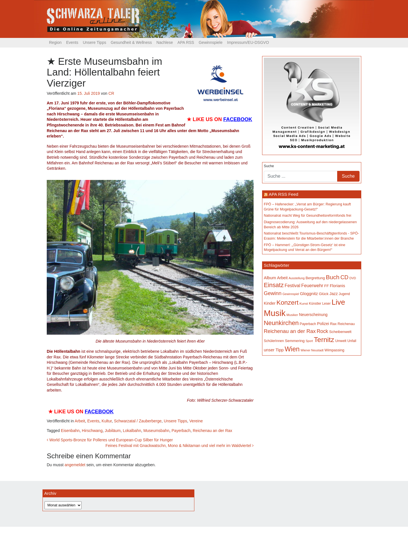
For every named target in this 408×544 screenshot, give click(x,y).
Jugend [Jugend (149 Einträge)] (344, 294)
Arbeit (80, 421)
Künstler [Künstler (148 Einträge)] (315, 304)
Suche (269, 166)
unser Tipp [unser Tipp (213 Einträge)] (274, 349)
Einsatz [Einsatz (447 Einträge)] (274, 285)
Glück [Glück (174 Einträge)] (323, 294)
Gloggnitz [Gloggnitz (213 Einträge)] (309, 293)
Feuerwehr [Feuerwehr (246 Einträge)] (312, 285)
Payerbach (181, 430)
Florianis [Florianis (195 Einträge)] (337, 285)
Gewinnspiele (210, 42)
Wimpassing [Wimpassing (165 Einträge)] (334, 350)
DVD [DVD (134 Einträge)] (352, 278)
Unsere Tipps (94, 42)
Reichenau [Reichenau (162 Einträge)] (346, 324)
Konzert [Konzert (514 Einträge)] (288, 302)
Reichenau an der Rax (212, 430)
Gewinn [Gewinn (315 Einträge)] (272, 293)
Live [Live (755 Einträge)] (338, 302)
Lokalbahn (132, 430)
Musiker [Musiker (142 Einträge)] (292, 315)
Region (55, 42)
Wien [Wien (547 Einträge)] (292, 349)
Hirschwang (92, 430)
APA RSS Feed (283, 194)
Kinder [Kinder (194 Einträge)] (269, 303)
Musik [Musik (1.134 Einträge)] (275, 313)
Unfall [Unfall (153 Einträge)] (351, 341)
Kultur (107, 421)
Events (72, 42)
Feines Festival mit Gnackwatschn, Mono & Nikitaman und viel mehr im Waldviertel (179, 445)
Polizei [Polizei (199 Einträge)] (323, 323)
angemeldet (75, 465)
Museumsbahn (156, 430)
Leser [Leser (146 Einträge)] (326, 304)
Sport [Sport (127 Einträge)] (309, 341)
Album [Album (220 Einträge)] (270, 277)
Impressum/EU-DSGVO (248, 42)
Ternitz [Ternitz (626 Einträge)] (324, 339)
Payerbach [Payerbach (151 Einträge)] (308, 324)
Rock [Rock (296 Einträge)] (322, 331)
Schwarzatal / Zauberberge (138, 421)
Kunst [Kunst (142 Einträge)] (303, 303)
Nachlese (164, 42)
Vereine (196, 421)
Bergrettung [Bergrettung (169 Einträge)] (315, 278)
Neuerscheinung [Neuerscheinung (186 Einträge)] (313, 314)
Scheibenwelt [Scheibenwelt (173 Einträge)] (340, 332)
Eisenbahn (70, 430)
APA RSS (185, 42)
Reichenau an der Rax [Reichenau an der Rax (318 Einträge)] (290, 331)
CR (111, 93)
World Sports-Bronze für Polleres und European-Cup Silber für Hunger (110, 440)
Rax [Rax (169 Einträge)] (333, 324)
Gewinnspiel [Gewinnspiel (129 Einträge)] (290, 294)
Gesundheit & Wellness (131, 42)
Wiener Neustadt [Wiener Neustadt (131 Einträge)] (312, 350)
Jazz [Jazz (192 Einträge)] (334, 293)
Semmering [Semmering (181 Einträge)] (295, 341)
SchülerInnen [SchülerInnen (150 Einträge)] (274, 341)
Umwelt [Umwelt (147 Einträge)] (340, 341)
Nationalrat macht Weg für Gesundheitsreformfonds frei (307, 216)
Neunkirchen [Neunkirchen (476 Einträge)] (281, 322)
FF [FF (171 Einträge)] (326, 286)
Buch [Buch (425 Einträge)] (332, 277)
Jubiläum (113, 430)
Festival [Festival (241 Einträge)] (292, 285)
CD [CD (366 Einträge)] (344, 277)
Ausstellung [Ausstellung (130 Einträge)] (297, 278)
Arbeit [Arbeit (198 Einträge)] (282, 278)
